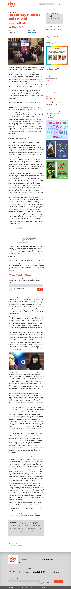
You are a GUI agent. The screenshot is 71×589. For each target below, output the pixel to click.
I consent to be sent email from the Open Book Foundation (18, 290)
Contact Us (43, 587)
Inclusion (20, 545)
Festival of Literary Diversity (29, 544)
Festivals (18, 544)
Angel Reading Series (53, 18)
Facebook (12, 587)
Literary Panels (12, 545)
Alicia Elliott (18, 26)
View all (59, 26)
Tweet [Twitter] (34, 32)
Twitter (9, 587)
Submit (53, 4)
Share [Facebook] (29, 32)
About (21, 562)
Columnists (23, 559)
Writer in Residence (47, 559)
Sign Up (40, 289)
